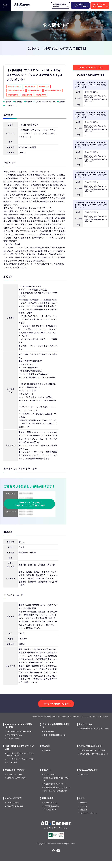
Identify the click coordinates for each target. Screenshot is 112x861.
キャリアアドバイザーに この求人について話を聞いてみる (29, 504)
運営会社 (83, 809)
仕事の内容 (18, 102)
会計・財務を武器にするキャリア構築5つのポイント (20, 754)
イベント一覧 (49, 731)
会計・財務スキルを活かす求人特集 (20, 759)
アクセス (83, 806)
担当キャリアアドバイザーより (46, 102)
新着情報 (83, 802)
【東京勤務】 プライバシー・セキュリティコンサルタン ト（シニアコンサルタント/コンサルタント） (91, 84)
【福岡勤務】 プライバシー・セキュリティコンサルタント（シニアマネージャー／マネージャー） (91, 174)
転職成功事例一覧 (50, 802)
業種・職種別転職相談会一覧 (54, 735)
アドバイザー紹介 (13, 738)
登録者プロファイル (14, 735)
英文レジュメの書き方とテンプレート (57, 779)
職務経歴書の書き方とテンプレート (57, 787)
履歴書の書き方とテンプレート (55, 784)
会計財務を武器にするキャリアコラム (94, 728)
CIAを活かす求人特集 (15, 806)
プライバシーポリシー (88, 813)
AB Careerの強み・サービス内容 (92, 750)
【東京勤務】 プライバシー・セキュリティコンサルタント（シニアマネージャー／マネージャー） (91, 144)
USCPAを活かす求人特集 (16, 778)
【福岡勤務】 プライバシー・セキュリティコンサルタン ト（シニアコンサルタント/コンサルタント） (91, 114)
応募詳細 (62, 102)
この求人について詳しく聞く (90, 67)
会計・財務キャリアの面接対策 (55, 791)
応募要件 (29, 102)
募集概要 (8, 102)
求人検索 (47, 750)
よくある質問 (12, 762)
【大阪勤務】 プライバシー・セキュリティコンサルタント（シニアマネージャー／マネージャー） (91, 204)
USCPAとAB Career (14, 774)
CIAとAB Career (13, 802)
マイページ (84, 774)
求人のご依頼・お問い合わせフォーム (94, 754)
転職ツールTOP (50, 774)
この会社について (11, 106)
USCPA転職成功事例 (51, 806)
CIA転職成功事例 (50, 809)
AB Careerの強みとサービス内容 (19, 731)
